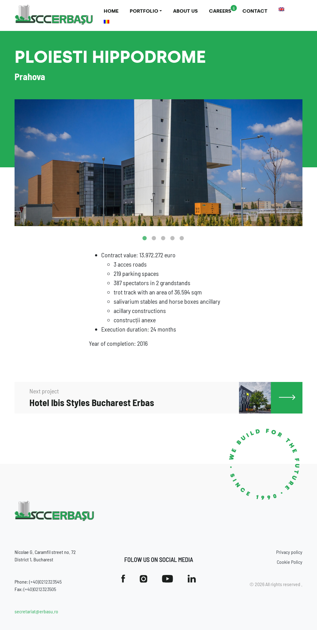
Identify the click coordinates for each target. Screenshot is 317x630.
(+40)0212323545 (45, 582)
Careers (220, 11)
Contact (254, 11)
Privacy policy (289, 552)
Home (111, 11)
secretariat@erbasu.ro (36, 611)
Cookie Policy (289, 562)
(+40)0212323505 (40, 589)
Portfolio (144, 11)
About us (185, 11)
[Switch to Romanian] (106, 21)
